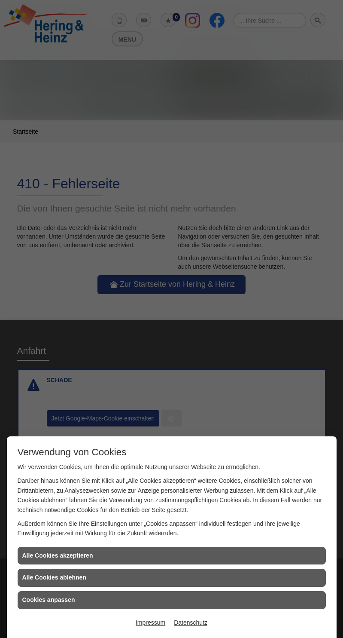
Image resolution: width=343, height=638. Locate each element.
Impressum (150, 622)
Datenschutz (190, 622)
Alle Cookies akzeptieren (57, 555)
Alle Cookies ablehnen (54, 577)
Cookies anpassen (48, 599)
